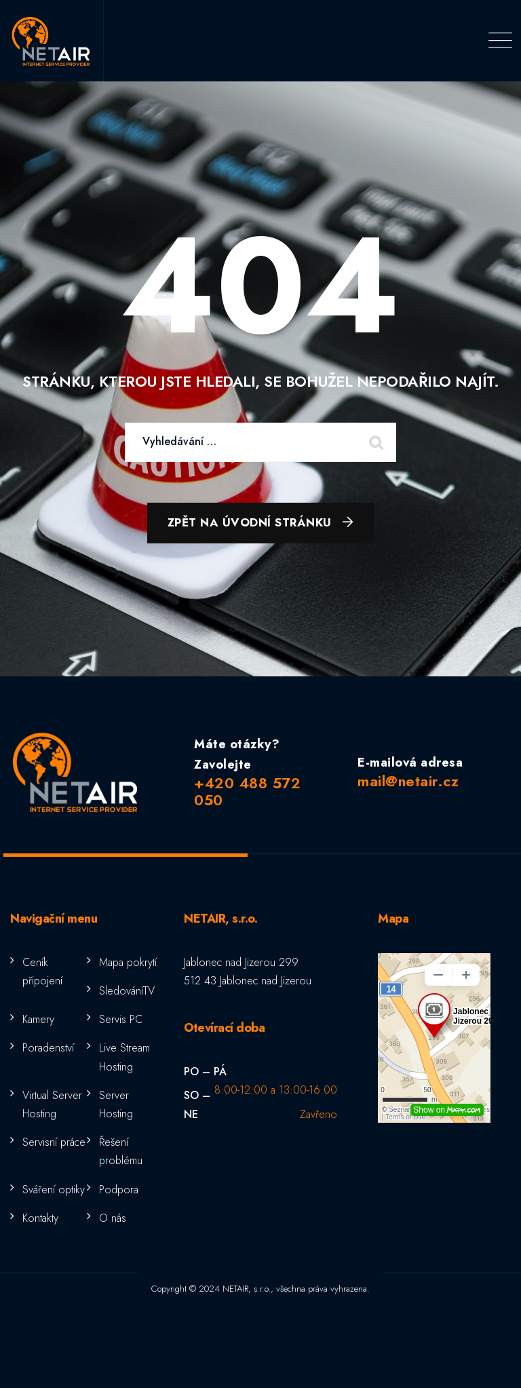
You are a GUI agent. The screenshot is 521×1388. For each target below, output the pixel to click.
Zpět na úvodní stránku (250, 522)
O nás (112, 1218)
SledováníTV (127, 991)
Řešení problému (120, 1151)
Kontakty (40, 1218)
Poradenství (48, 1048)
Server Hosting (116, 1104)
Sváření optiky (53, 1189)
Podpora (118, 1189)
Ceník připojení (42, 971)
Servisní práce (53, 1142)
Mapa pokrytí (128, 962)
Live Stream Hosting (124, 1057)
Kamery (38, 1019)
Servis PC (120, 1019)
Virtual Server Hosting (52, 1104)
